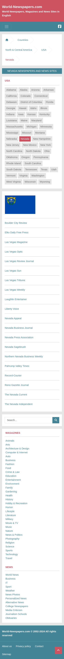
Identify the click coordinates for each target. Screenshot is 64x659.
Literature (10, 515)
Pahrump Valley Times (17, 366)
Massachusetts (14, 126)
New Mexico (29, 145)
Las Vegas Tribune (15, 280)
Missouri (26, 132)
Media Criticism (13, 610)
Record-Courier (13, 375)
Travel (8, 558)
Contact (39, 646)
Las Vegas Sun (13, 270)
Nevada (25, 138)
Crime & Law (12, 472)
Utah (53, 169)
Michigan (32, 126)
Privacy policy (23, 646)
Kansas (31, 114)
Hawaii (22, 108)
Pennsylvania (41, 157)
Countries (23, 40)
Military (9, 519)
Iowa (20, 114)
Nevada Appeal (13, 318)
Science (9, 546)
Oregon (26, 157)
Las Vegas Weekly (15, 289)
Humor (9, 507)
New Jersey (12, 145)
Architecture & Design (17, 448)
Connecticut (40, 96)
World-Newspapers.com (22, 7)
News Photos (12, 594)
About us (7, 646)
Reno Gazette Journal (17, 385)
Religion (9, 542)
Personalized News (15, 598)
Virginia (23, 175)
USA (43, 49)
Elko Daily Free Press (16, 232)
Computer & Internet (16, 452)
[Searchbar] (29, 420)
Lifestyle (10, 511)
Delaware (11, 102)
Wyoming (45, 181)
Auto (8, 456)
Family (9, 487)
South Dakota (13, 169)
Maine (24, 120)
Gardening (11, 491)
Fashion (9, 464)
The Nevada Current (16, 394)
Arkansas (49, 89)
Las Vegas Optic (14, 251)
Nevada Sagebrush (15, 347)
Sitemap (6, 654)
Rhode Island (13, 163)
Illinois (43, 108)
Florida (49, 102)
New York (45, 145)
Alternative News (14, 602)
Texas (44, 169)
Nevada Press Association (19, 337)
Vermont (11, 175)
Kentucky (45, 114)
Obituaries (11, 618)
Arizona (35, 89)
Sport (8, 586)
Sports (9, 550)
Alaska (23, 89)
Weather (10, 590)
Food (8, 468)
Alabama (11, 89)
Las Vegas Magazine (16, 242)
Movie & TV (11, 523)
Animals (9, 440)
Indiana (10, 114)
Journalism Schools (16, 614)
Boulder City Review (16, 223)
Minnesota (46, 126)
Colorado (26, 96)
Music (8, 527)
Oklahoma (12, 157)
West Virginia (13, 181)
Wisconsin (30, 181)
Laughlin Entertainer (16, 299)
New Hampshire (42, 138)
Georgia (10, 108)
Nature (9, 531)
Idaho (33, 108)
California (11, 96)
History (9, 499)
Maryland (36, 120)
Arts (7, 444)
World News (12, 574)
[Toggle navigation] (6, 26)
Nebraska (11, 138)
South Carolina (33, 163)
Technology (11, 554)
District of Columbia (31, 102)
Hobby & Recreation (16, 503)
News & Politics (13, 534)
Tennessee (31, 169)
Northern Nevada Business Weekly (24, 356)
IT (6, 582)
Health (9, 495)
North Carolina (14, 151)
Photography (12, 538)
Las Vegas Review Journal (19, 261)
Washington (37, 175)
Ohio (47, 151)
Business (10, 460)
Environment (12, 483)
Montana (40, 132)
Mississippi (12, 132)
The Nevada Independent (18, 404)
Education (10, 476)
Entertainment (13, 479)
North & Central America (18, 49)
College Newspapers (16, 606)
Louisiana (11, 120)
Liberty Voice (12, 308)
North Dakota (33, 151)
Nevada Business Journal (19, 328)
